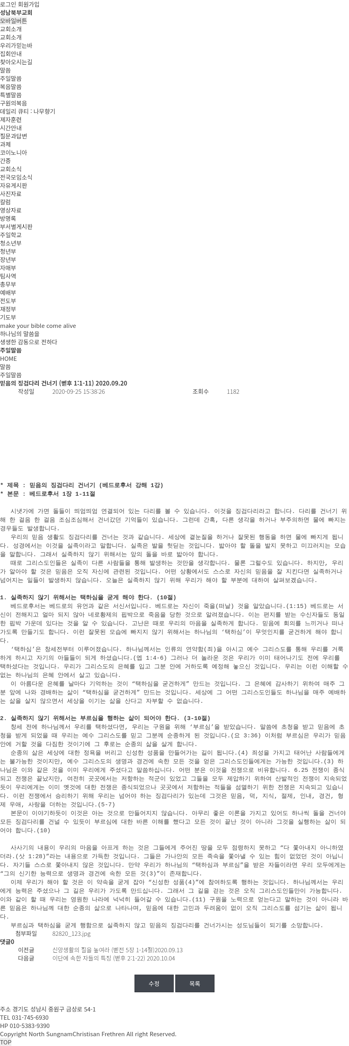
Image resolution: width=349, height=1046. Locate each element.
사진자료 (11, 193)
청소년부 (11, 243)
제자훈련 (11, 119)
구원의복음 (13, 103)
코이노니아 (13, 152)
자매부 (8, 268)
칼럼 (5, 202)
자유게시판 (13, 185)
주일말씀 (11, 78)
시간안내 (11, 128)
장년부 (8, 259)
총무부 (8, 284)
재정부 (8, 309)
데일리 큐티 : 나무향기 (27, 111)
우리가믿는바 (16, 45)
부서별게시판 (16, 226)
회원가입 (29, 4)
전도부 (8, 301)
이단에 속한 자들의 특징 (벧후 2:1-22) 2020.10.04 (114, 958)
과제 (5, 144)
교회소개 (11, 29)
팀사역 (8, 276)
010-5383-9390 (30, 1025)
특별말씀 (11, 95)
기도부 (8, 317)
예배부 (8, 292)
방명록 (8, 218)
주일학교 (11, 235)
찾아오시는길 (16, 62)
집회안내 (11, 53)
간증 (5, 160)
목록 (194, 983)
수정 (154, 983)
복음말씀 (11, 86)
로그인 (8, 4)
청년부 (8, 251)
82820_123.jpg (72, 933)
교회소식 (11, 169)
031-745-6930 (30, 1017)
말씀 (5, 70)
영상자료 (11, 210)
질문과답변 (13, 136)
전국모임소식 (16, 177)
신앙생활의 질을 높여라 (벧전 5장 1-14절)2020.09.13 (118, 950)
